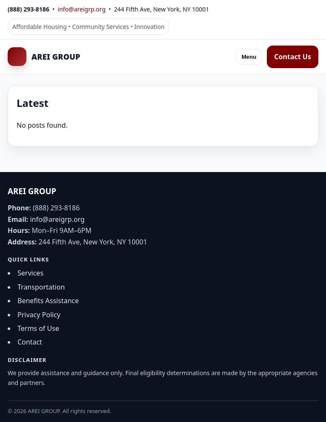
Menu (248, 57)
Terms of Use (38, 328)
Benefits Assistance (48, 300)
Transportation (41, 287)
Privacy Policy (38, 314)
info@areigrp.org (82, 9)
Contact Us (292, 56)
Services (30, 273)
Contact (29, 342)
